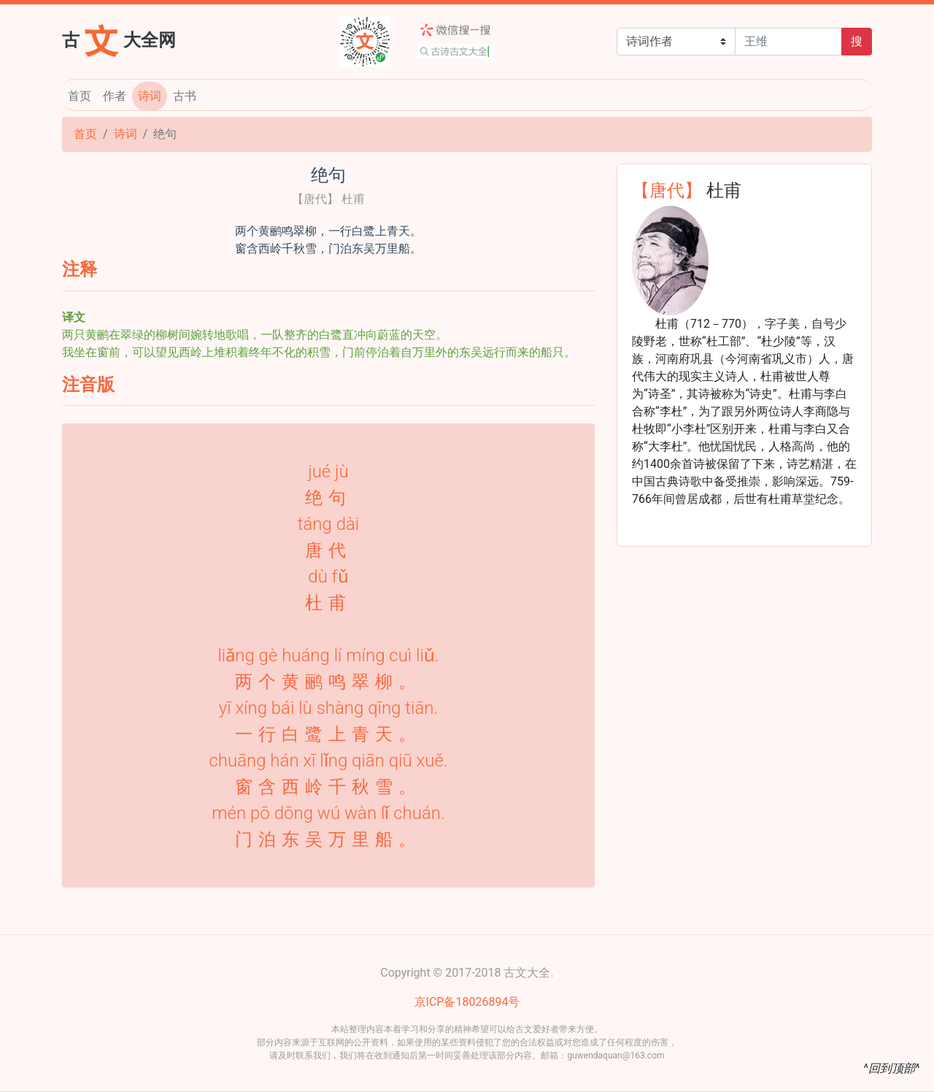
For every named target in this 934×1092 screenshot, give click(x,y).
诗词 (149, 96)
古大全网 (119, 38)
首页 (79, 96)
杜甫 (723, 189)
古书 (184, 96)
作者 (114, 96)
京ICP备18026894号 (467, 1002)
